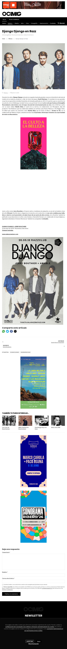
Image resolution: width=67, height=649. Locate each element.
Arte (22, 23)
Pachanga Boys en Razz (41, 428)
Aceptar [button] (30, 641)
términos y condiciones (7, 589)
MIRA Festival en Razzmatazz (23, 428)
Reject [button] (38, 641)
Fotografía (34, 23)
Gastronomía (44, 23)
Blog (4, 19)
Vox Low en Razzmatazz (6, 428)
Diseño (17, 23)
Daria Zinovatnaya (7, 347)
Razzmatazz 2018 (25, 352)
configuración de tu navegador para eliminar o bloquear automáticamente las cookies (29, 626)
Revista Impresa (14, 19)
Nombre (5, 572)
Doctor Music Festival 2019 (57, 342)
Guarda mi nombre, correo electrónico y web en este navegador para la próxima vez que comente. (25, 584)
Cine (27, 23)
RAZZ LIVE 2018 (55, 427)
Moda (4, 23)
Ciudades (53, 23)
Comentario (6, 552)
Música (10, 23)
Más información (33, 643)
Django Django (14, 352)
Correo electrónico (8, 578)
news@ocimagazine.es (47, 588)
